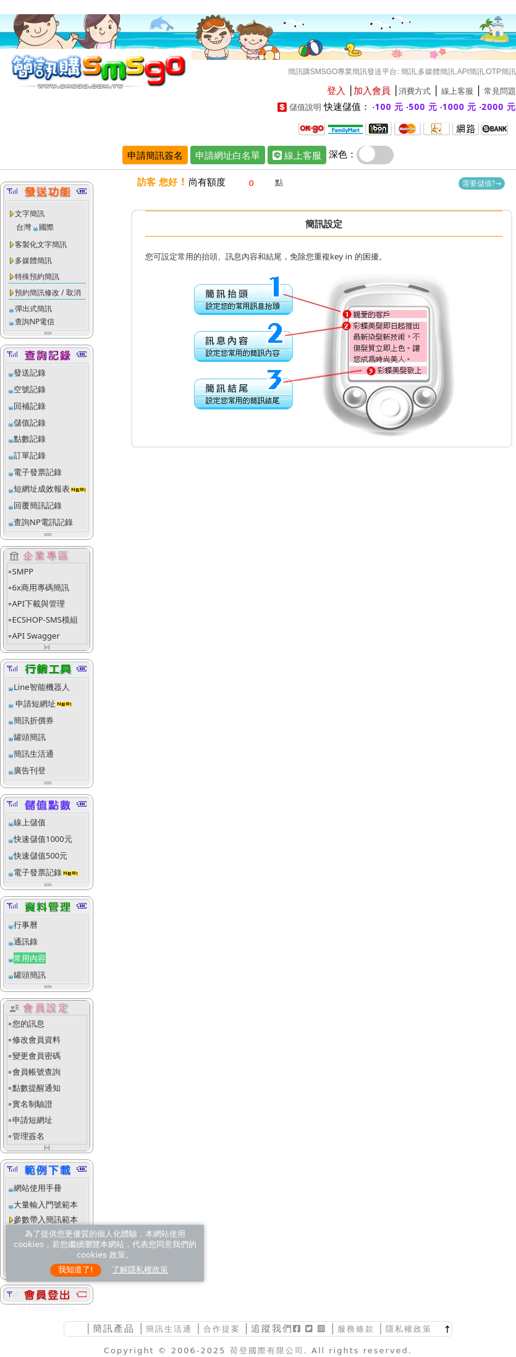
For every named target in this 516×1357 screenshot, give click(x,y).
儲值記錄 (30, 422)
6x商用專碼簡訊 (40, 587)
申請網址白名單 (227, 155)
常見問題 (500, 91)
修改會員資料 (36, 1039)
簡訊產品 (114, 1328)
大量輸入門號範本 (46, 1204)
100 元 (389, 106)
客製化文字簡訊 (41, 244)
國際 (46, 227)
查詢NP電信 (34, 321)
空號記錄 (30, 389)
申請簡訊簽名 (155, 155)
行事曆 (26, 924)
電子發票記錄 (38, 471)
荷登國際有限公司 (267, 1350)
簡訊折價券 (34, 720)
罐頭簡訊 (30, 736)
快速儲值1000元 (43, 838)
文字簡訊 (29, 213)
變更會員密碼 (36, 1055)
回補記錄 (30, 405)
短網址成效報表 (50, 488)
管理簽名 (28, 1135)
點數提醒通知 (36, 1087)
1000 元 (459, 106)
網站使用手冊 (38, 1187)
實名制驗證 (32, 1103)
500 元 (423, 106)
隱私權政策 (409, 1329)
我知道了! (75, 1269)
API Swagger (36, 635)
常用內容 (30, 958)
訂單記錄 (30, 455)
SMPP (23, 571)
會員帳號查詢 (36, 1071)
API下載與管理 (39, 603)
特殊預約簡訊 (37, 276)
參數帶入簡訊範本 (46, 1219)
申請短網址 (35, 703)
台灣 (23, 227)
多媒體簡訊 (33, 260)
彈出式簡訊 (33, 308)
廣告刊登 (30, 770)
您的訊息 (28, 1023)
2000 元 (498, 106)
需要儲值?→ (481, 183)
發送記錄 (30, 372)
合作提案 (221, 1329)
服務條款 (355, 1329)
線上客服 (457, 91)
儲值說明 (305, 107)
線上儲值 (30, 822)
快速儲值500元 (40, 855)
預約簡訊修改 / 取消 (48, 292)
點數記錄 (30, 438)
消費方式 (415, 91)
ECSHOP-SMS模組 (45, 619)
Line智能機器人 (42, 686)
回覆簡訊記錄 (38, 505)
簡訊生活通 (34, 753)
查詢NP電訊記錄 (43, 521)
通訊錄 (26, 941)
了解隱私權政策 (140, 1269)
